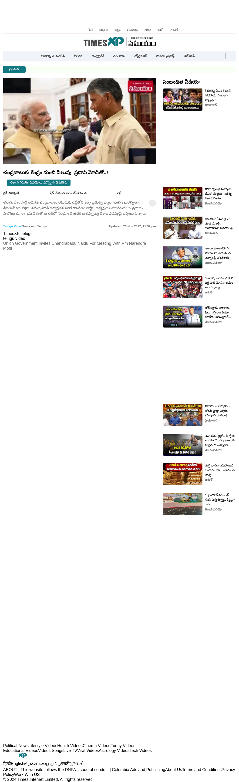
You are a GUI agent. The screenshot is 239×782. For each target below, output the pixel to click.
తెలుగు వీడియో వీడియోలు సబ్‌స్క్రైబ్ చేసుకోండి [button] (38, 182)
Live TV (70, 750)
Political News (16, 745)
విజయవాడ (211, 233)
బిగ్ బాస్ (189, 56)
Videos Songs (50, 750)
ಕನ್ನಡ (117, 29)
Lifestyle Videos (43, 745)
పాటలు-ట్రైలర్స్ (165, 56)
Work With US (27, 774)
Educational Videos (20, 750)
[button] (204, 56)
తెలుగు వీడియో (213, 203)
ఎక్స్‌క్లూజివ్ (140, 56)
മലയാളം (132, 29)
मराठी (160, 29)
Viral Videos (88, 750)
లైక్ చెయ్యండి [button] (15, 193)
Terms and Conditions (202, 769)
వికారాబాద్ (211, 105)
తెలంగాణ (119, 56)
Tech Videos (140, 750)
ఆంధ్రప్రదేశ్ (98, 56)
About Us (173, 769)
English (104, 29)
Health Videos (70, 745)
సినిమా (78, 56)
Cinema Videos (96, 745)
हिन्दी (90, 29)
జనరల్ (208, 292)
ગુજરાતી (173, 29)
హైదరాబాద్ (211, 420)
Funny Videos (122, 745)
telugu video (12, 226)
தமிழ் (147, 29)
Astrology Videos (114, 750)
